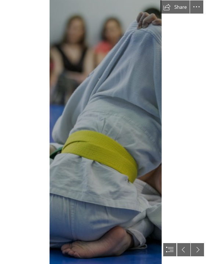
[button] (175, 7)
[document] (105, 132)
